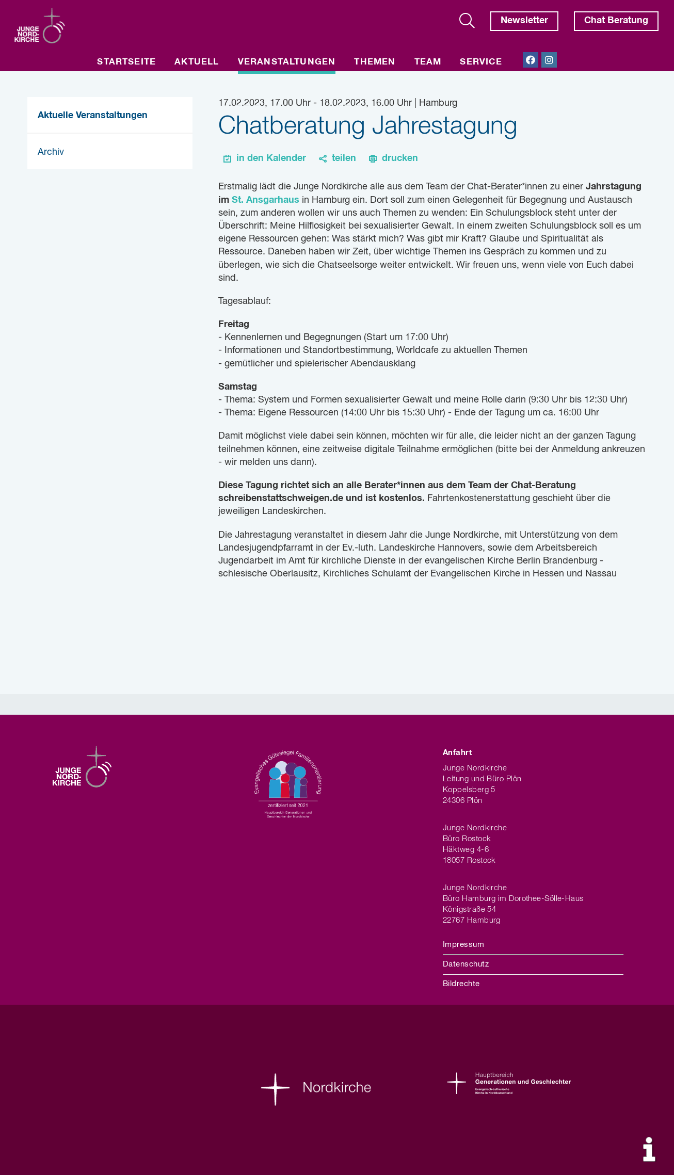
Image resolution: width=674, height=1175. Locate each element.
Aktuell (196, 62)
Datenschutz (466, 964)
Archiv (51, 152)
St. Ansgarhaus (265, 200)
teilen (344, 158)
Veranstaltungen (287, 62)
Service (481, 62)
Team (428, 62)
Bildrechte (461, 984)
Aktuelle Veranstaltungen (93, 115)
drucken (400, 158)
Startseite (126, 62)
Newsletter (524, 20)
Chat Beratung (616, 20)
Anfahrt (457, 752)
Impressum (463, 944)
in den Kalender (271, 158)
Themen (374, 62)
